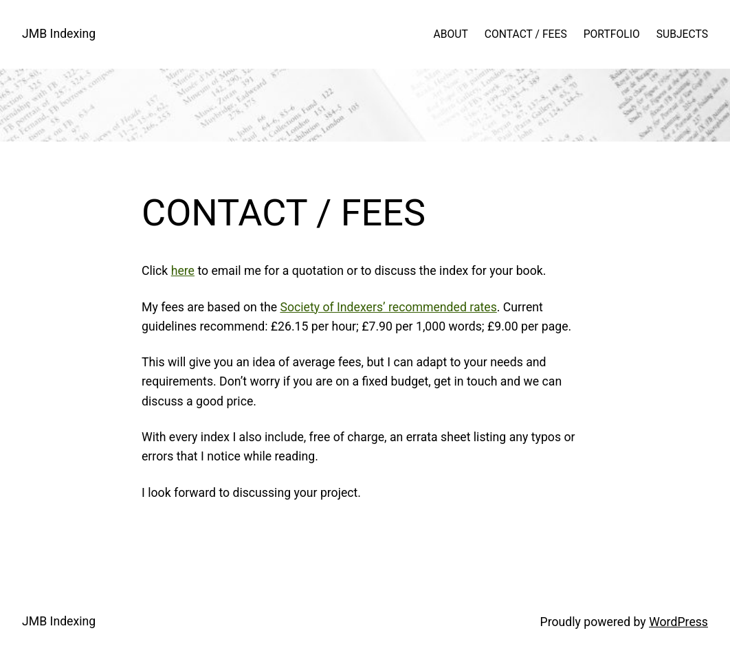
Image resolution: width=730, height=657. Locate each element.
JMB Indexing (59, 34)
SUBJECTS (682, 34)
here (183, 271)
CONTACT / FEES (526, 34)
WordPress (678, 622)
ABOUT (451, 34)
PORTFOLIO (612, 34)
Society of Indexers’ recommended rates (388, 307)
